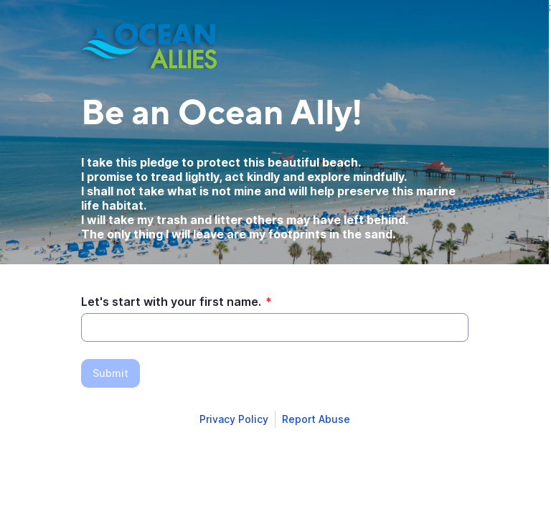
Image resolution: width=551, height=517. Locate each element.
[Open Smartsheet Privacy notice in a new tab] (234, 419)
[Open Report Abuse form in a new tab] (316, 419)
